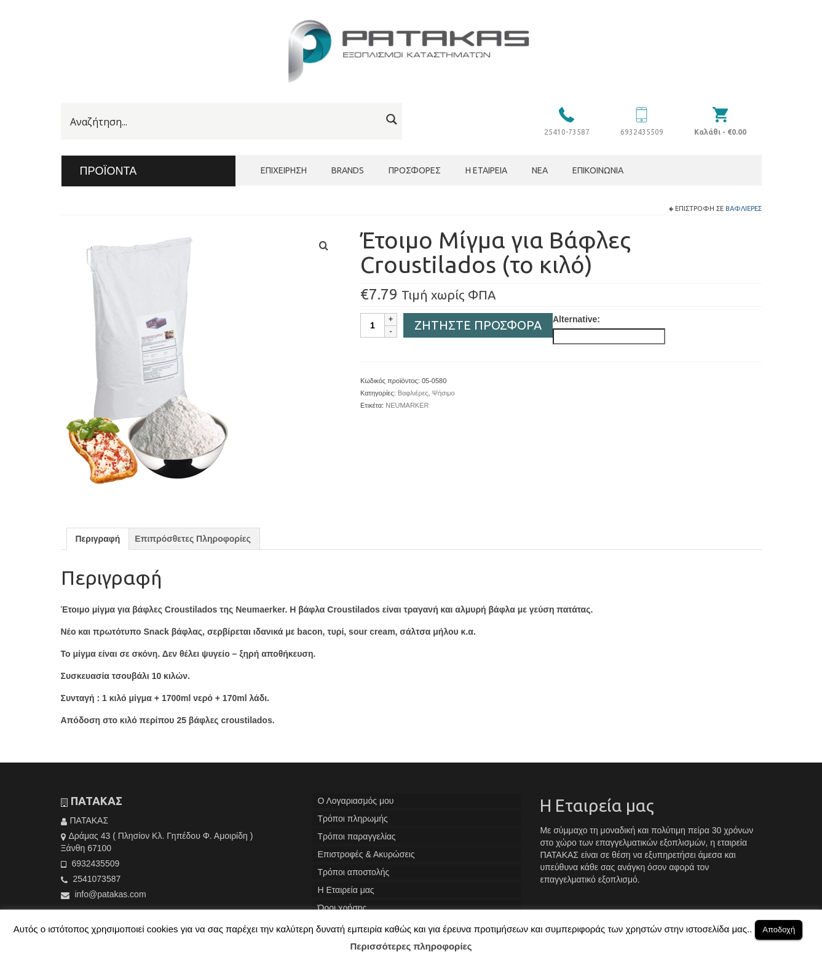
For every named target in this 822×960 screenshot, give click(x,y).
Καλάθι (720, 132)
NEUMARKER (407, 405)
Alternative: (576, 319)
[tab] (98, 539)
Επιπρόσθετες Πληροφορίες (192, 539)
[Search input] (224, 121)
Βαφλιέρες (743, 208)
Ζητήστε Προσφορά (478, 325)
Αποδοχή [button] (778, 929)
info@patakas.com (103, 894)
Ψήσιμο (443, 393)
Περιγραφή (98, 539)
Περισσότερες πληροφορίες (411, 946)
